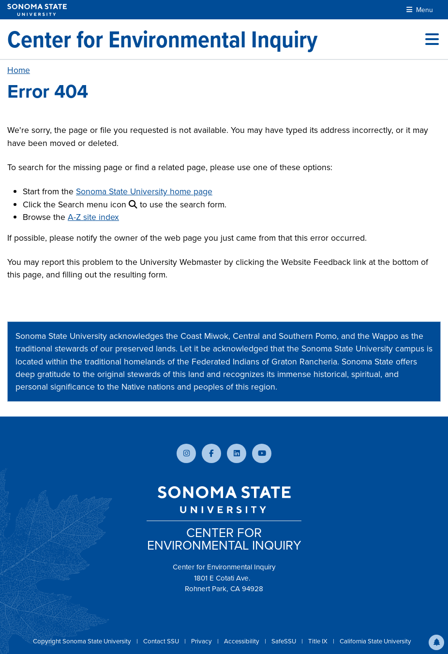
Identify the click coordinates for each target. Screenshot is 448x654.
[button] (436, 642)
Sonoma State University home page (144, 191)
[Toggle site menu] (432, 39)
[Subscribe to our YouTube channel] (261, 453)
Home (18, 70)
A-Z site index (93, 217)
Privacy (202, 641)
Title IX (318, 641)
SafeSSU (284, 641)
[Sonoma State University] (37, 10)
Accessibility (242, 641)
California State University (375, 641)
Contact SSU (161, 641)
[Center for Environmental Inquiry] (162, 39)
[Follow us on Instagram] (186, 453)
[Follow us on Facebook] (211, 453)
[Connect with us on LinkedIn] (236, 453)
